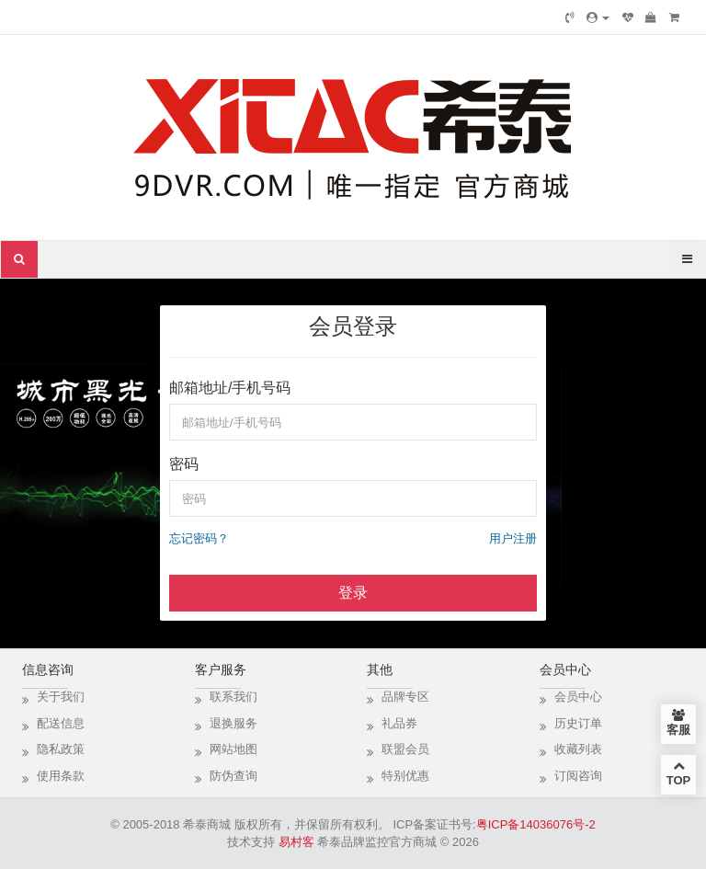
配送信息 (61, 723)
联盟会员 (405, 749)
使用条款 (61, 776)
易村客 (296, 842)
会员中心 (578, 696)
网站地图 (233, 749)
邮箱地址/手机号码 (229, 387)
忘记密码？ (199, 538)
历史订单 (578, 723)
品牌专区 (405, 696)
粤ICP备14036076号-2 (536, 824)
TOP (678, 773)
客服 (678, 723)
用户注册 (513, 538)
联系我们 (233, 696)
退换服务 (233, 723)
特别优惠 (405, 776)
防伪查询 (233, 776)
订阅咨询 (578, 776)
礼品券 (399, 723)
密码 (184, 464)
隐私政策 (61, 749)
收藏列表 (578, 749)
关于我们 (61, 696)
